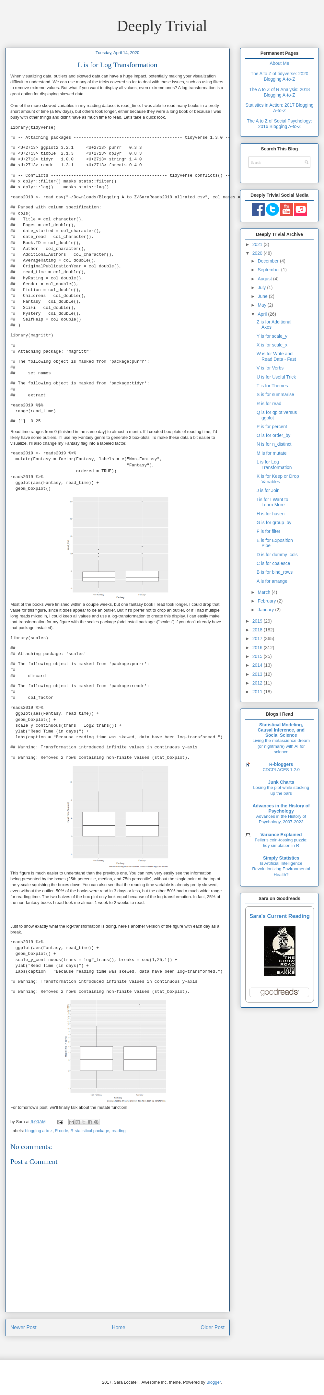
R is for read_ (270, 403)
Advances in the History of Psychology (281, 808)
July (262, 287)
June (263, 296)
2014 (258, 665)
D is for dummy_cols (277, 554)
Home (118, 1327)
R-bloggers (281, 764)
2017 (258, 638)
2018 (258, 629)
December (269, 261)
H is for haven (270, 513)
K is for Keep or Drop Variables (278, 479)
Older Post (213, 1327)
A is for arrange (272, 581)
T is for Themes (272, 385)
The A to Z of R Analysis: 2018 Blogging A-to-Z (279, 92)
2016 (258, 647)
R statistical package (90, 1130)
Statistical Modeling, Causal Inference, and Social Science (281, 730)
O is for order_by (273, 435)
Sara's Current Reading (279, 916)
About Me (279, 63)
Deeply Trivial (162, 25)
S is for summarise (275, 394)
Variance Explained (281, 834)
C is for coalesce (273, 563)
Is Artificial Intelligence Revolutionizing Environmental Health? (281, 869)
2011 (258, 691)
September (269, 269)
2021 (258, 244)
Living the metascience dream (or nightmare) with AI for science (281, 746)
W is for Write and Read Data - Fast (276, 356)
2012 (258, 683)
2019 (258, 621)
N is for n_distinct (274, 444)
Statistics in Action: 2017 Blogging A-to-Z (279, 107)
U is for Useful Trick (276, 377)
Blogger (213, 1382)
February (267, 601)
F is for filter (268, 531)
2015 (258, 656)
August (265, 278)
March (265, 592)
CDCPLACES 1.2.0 (281, 769)
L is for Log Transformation (274, 464)
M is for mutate (272, 453)
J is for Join (268, 490)
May (262, 305)
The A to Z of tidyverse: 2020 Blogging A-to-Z (279, 76)
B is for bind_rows (275, 572)
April (263, 314)
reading (118, 1130)
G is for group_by (274, 522)
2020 (258, 253)
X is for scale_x (272, 344)
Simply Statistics (281, 858)
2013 (258, 674)
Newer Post (23, 1327)
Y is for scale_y (272, 336)
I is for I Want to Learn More (272, 502)
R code (61, 1130)
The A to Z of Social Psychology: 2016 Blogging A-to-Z (279, 123)
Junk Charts (281, 782)
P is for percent (272, 426)
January (266, 609)
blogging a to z (39, 1130)
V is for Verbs (270, 367)
